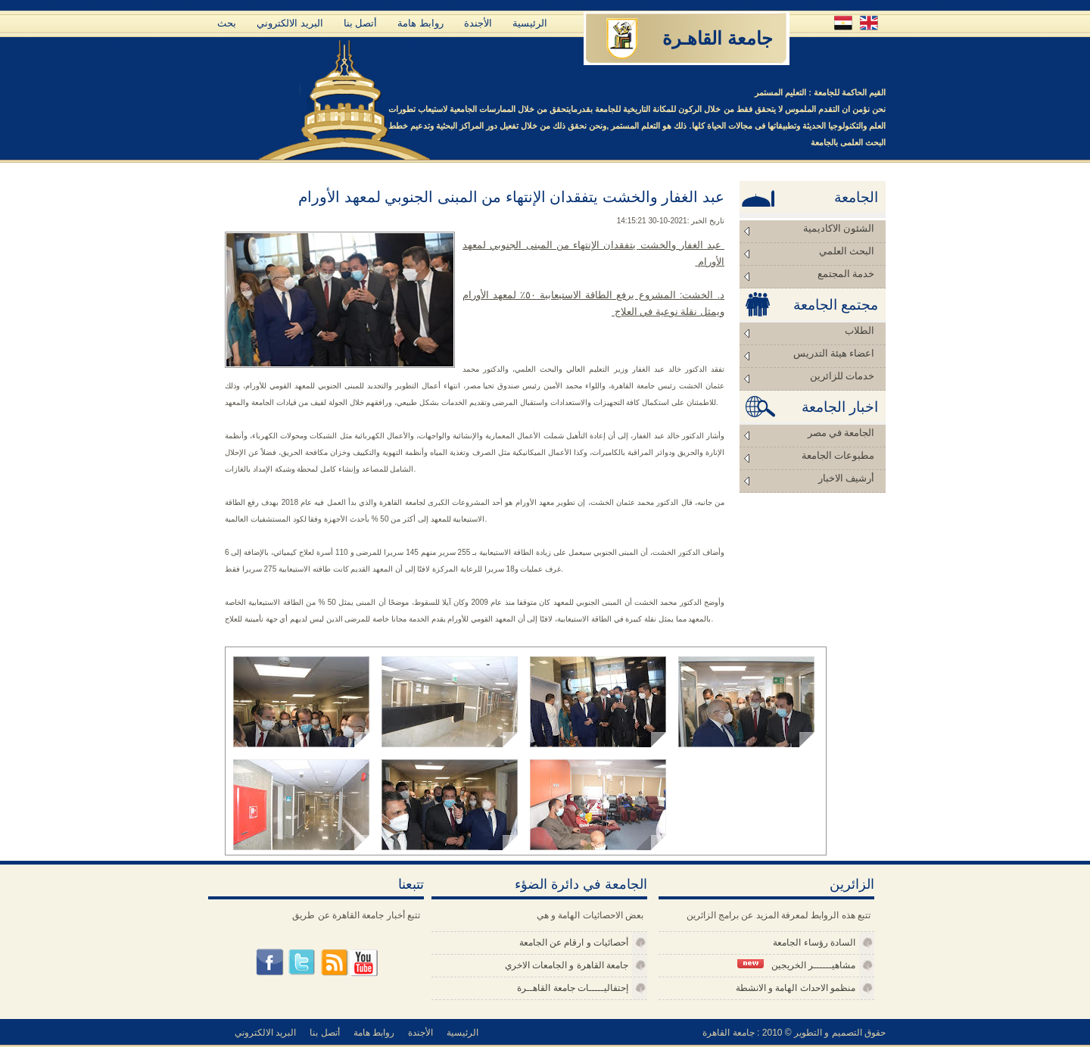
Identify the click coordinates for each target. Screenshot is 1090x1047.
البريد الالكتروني (290, 23)
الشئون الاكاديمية (838, 228)
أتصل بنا (361, 23)
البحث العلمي (846, 251)
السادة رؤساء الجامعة (814, 942)
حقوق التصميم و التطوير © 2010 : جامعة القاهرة (794, 1032)
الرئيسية (529, 23)
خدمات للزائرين (842, 376)
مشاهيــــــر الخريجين (796, 965)
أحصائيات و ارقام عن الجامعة (573, 942)
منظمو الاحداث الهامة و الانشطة (795, 988)
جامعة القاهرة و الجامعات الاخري (566, 965)
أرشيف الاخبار (846, 478)
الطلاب (859, 330)
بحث (226, 23)
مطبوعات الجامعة (838, 455)
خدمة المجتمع (846, 273)
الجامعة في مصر (841, 432)
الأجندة (478, 23)
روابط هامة (420, 23)
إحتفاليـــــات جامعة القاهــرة (572, 988)
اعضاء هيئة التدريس (834, 353)
